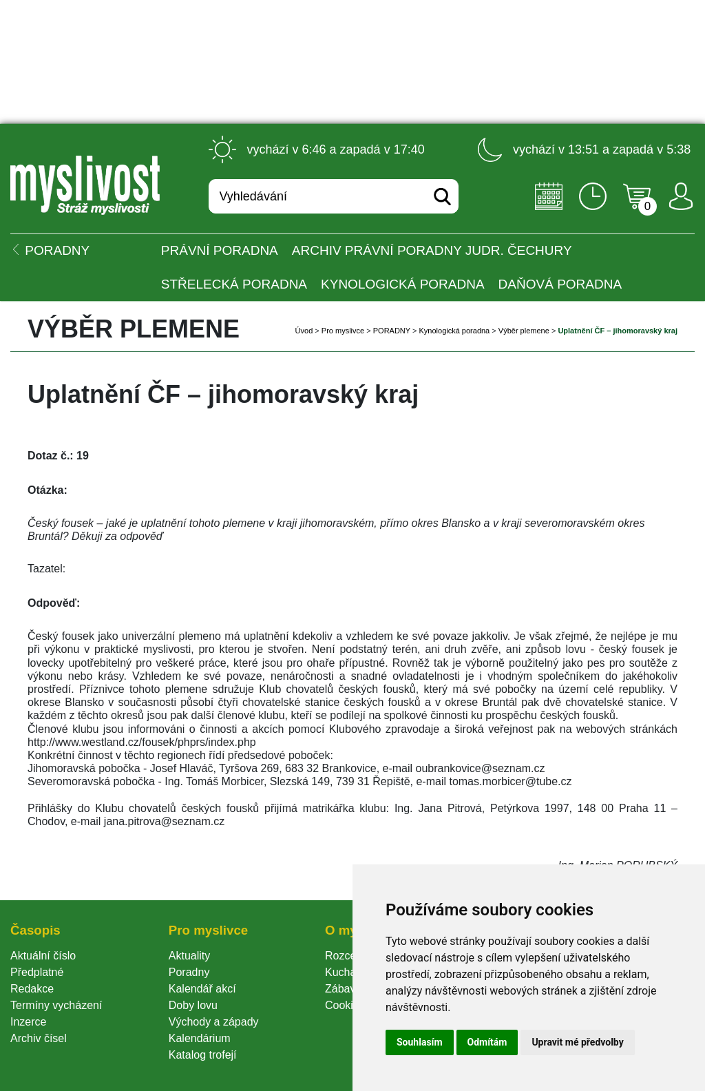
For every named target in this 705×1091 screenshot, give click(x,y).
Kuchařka (348, 972)
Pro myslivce (343, 330)
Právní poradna (219, 250)
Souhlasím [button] (420, 1042)
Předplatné (36, 972)
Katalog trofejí (203, 1055)
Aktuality (189, 956)
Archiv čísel (38, 1038)
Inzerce (28, 1022)
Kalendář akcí (202, 989)
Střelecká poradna (234, 284)
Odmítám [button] (487, 1042)
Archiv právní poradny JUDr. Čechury (432, 250)
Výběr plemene (523, 330)
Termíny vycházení (56, 1005)
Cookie (345, 1005)
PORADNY (391, 330)
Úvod (304, 330)
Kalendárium (200, 1038)
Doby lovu (193, 1005)
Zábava (343, 989)
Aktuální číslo (43, 956)
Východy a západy (214, 1022)
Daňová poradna (560, 284)
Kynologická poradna (403, 284)
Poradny (189, 972)
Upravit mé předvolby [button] (577, 1042)
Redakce (32, 989)
